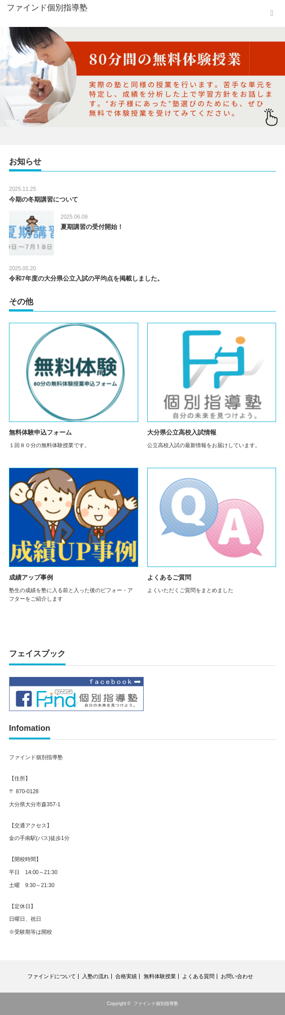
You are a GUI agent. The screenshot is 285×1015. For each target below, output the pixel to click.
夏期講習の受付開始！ (92, 226)
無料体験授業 (160, 976)
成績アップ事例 (31, 577)
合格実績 (126, 976)
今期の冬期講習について (43, 199)
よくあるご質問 (169, 577)
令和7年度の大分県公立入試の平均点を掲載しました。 (86, 278)
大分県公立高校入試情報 (181, 432)
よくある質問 (198, 976)
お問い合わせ (237, 976)
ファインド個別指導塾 (155, 1003)
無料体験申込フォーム (40, 432)
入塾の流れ (95, 976)
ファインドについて (51, 976)
